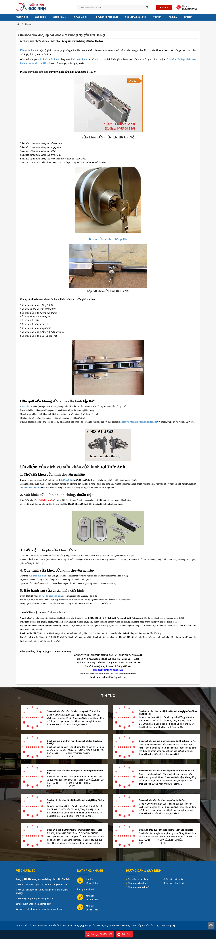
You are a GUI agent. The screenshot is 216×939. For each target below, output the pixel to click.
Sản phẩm (59, 17)
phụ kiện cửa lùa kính (93, 925)
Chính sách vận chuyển (139, 887)
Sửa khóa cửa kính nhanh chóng (49, 495)
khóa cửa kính (79, 59)
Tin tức (157, 17)
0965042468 (189, 8)
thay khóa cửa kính (38, 71)
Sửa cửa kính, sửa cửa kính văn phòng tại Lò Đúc (162, 800)
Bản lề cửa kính (60, 925)
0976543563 (92, 899)
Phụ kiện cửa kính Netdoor (116, 925)
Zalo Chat (124, 934)
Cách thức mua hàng (138, 879)
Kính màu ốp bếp (167, 925)
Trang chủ (22, 17)
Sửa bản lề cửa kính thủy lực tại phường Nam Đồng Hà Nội (75, 830)
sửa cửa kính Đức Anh (54, 612)
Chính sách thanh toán (174, 883)
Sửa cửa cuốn (152, 925)
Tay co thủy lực (137, 925)
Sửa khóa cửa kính (135, 17)
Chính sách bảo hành (138, 883)
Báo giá (164, 7)
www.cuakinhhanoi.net (101, 673)
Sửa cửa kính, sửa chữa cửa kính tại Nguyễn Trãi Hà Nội (73, 711)
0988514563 (92, 909)
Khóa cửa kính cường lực (108, 239)
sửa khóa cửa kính (48, 59)
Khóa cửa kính (28, 50)
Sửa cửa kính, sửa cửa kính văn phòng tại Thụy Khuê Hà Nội (167, 741)
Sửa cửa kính (81, 17)
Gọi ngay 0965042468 (99, 934)
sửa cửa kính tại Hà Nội (38, 63)
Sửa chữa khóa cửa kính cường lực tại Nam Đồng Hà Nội (166, 830)
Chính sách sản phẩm (173, 879)
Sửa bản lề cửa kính (107, 17)
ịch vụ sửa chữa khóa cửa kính (39, 41)
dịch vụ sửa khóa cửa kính (73, 466)
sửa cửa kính (68, 480)
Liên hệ (188, 17)
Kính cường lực (75, 925)
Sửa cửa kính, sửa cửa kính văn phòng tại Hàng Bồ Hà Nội (166, 770)
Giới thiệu (40, 17)
